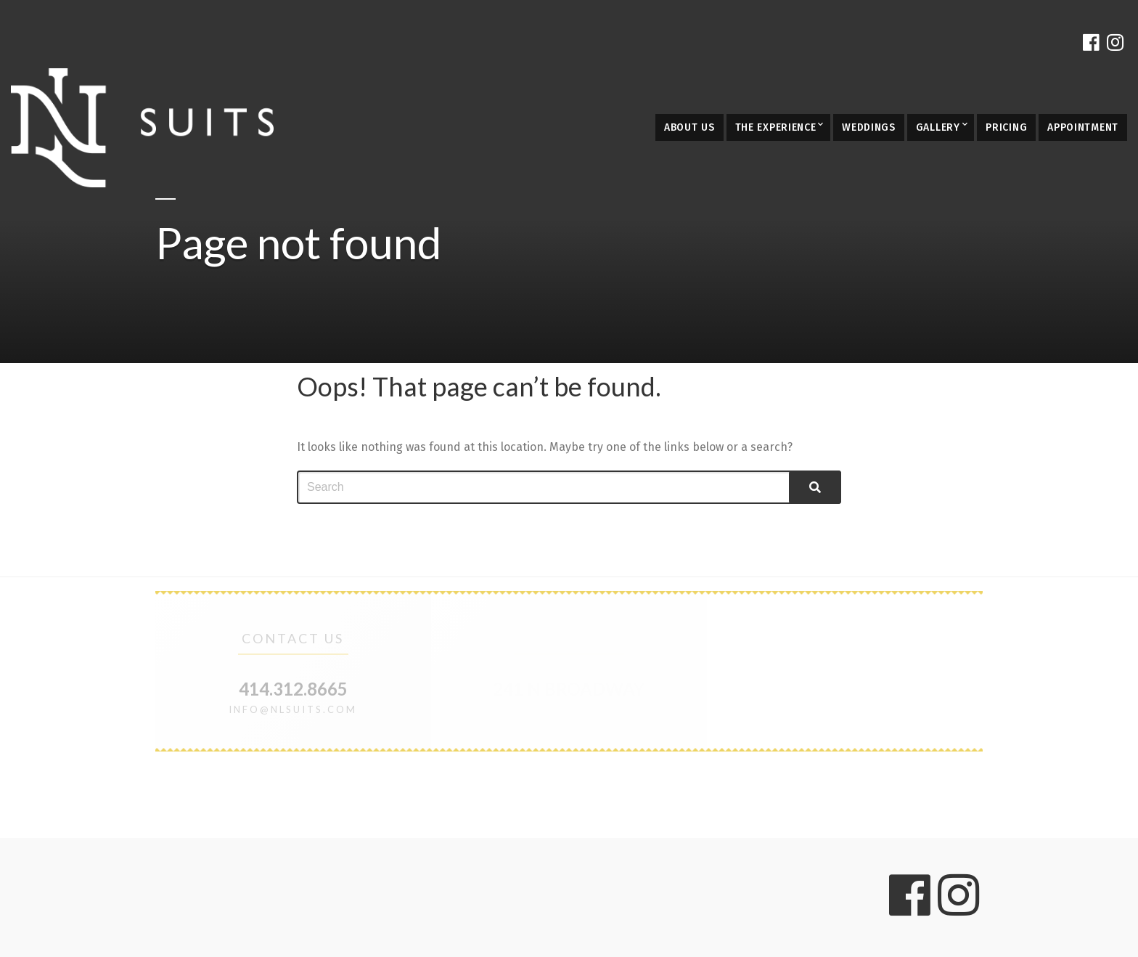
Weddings (869, 127)
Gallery (938, 127)
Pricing (1006, 127)
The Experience (775, 127)
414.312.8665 (293, 688)
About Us (689, 127)
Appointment (1082, 127)
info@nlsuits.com (293, 709)
